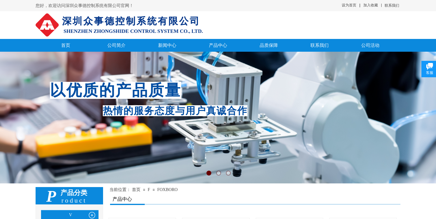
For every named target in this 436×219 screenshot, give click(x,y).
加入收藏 (370, 5)
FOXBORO (167, 189)
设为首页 (349, 5)
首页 (136, 189)
